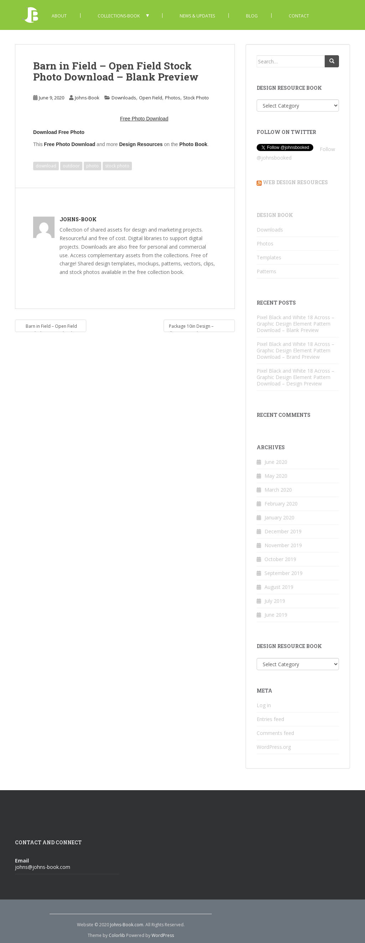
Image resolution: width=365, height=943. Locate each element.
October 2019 (280, 559)
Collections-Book (119, 16)
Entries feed (270, 719)
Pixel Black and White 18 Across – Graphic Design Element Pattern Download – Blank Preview (295, 323)
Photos (172, 97)
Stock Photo (196, 97)
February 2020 (281, 503)
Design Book (275, 215)
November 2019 (283, 545)
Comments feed (275, 733)
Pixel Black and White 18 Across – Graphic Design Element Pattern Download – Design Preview (295, 377)
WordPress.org (274, 746)
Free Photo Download (69, 144)
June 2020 (275, 461)
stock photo (117, 166)
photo (92, 166)
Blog (252, 16)
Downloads (124, 97)
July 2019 (274, 600)
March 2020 (278, 489)
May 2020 (275, 475)
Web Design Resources (295, 182)
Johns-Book (87, 97)
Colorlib (117, 935)
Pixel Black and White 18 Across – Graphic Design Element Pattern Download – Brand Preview (295, 350)
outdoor (71, 166)
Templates (269, 257)
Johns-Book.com (126, 925)
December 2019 (283, 531)
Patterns (266, 271)
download (46, 166)
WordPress (162, 935)
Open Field (150, 97)
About (59, 16)
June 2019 (275, 614)
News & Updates (197, 16)
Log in (264, 705)
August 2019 (278, 587)
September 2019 (283, 573)
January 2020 (279, 517)
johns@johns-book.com (42, 867)
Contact (299, 16)
